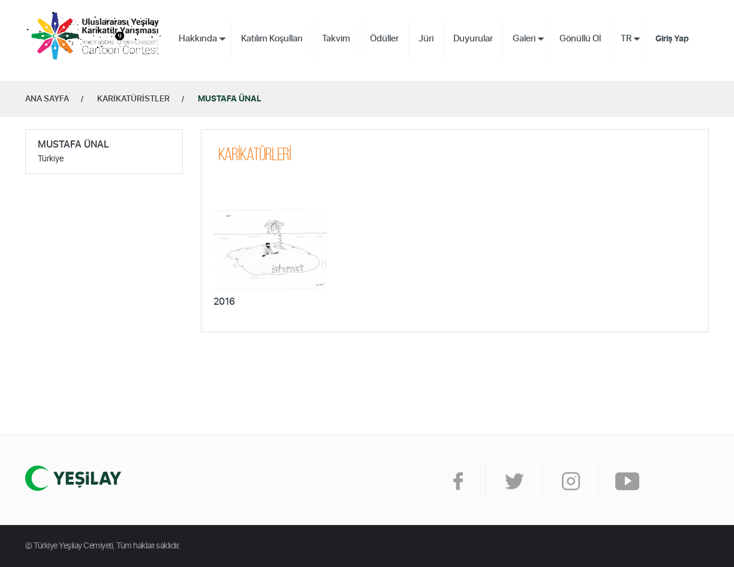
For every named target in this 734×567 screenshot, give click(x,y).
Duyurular (473, 38)
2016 (224, 302)
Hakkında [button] (198, 38)
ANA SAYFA (47, 99)
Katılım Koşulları (271, 38)
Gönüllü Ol (580, 38)
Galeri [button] (524, 38)
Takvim (336, 38)
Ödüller (384, 38)
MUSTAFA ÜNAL (229, 99)
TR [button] (626, 38)
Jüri (426, 38)
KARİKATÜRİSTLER (133, 99)
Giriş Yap (672, 39)
